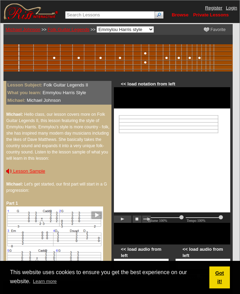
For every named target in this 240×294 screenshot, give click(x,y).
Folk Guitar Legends (69, 29)
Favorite (215, 29)
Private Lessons (211, 14)
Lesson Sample (25, 171)
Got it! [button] (219, 277)
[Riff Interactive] (31, 11)
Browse (180, 14)
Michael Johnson (23, 29)
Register (214, 7)
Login (231, 7)
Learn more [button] (45, 281)
